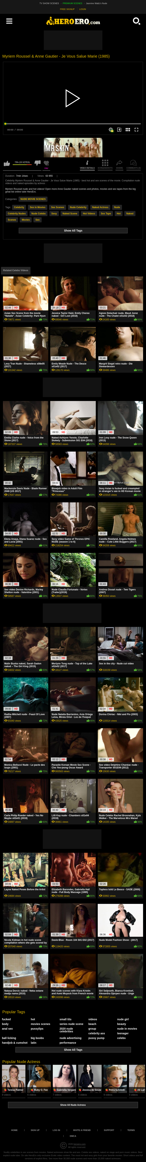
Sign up (35, 1130)
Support (109, 1130)
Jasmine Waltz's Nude (96, 3)
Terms (131, 1130)
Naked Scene (70, 213)
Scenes (12, 219)
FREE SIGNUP (67, 9)
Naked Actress (100, 207)
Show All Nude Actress (73, 1105)
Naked (129, 213)
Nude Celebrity (78, 207)
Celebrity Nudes (17, 213)
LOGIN (82, 9)
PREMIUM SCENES (72, 3)
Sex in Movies (37, 207)
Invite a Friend (82, 1130)
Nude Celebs (38, 213)
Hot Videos (89, 213)
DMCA (73, 1136)
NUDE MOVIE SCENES (33, 199)
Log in (56, 1130)
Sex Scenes (57, 207)
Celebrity (19, 207)
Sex (37, 219)
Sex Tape (106, 213)
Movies (26, 219)
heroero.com (79, 1144)
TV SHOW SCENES (49, 3)
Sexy (54, 213)
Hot (119, 213)
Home (14, 1130)
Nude (117, 207)
